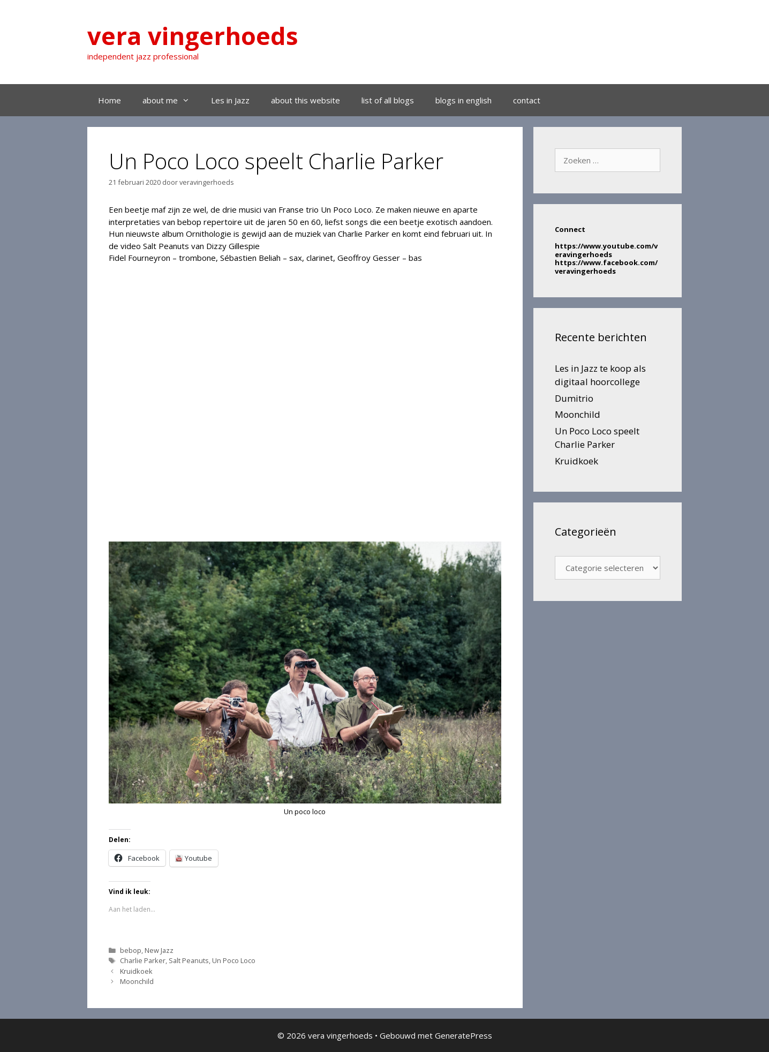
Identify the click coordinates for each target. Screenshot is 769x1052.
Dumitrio (574, 398)
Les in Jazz (230, 100)
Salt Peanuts (189, 960)
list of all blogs (387, 100)
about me (171, 100)
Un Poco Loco (233, 960)
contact (526, 100)
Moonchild (137, 981)
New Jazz (159, 950)
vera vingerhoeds (192, 35)
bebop (130, 950)
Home (109, 100)
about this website (305, 100)
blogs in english (463, 100)
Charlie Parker (142, 960)
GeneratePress (463, 1035)
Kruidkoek (136, 971)
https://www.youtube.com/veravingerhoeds (606, 250)
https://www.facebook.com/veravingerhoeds (606, 267)
